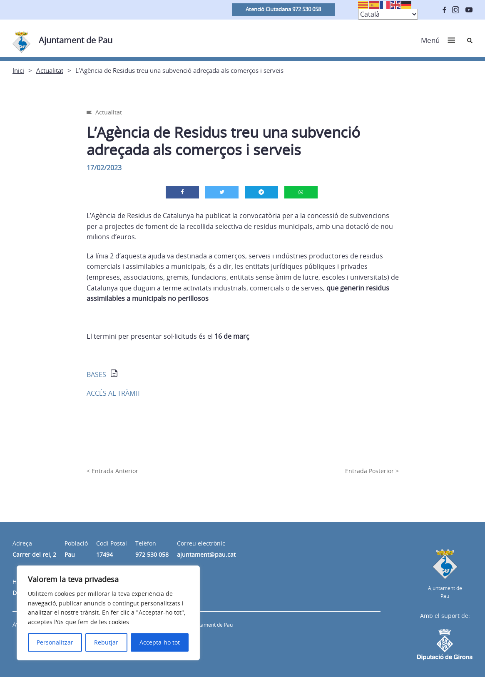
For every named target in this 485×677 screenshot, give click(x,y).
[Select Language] (388, 14)
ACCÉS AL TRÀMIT (114, 393)
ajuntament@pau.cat (206, 554)
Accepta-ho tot (159, 642)
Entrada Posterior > (372, 471)
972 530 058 (152, 554)
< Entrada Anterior (112, 471)
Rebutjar (106, 642)
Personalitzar (55, 642)
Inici (18, 70)
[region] (108, 612)
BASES (96, 374)
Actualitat (49, 70)
